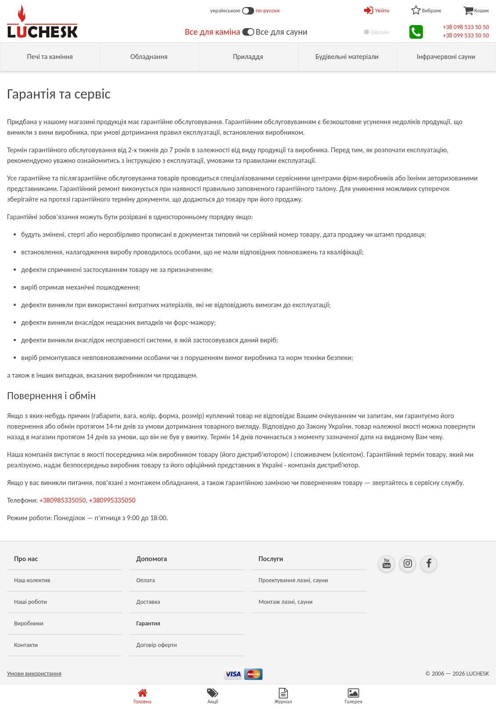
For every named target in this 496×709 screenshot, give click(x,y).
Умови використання (34, 673)
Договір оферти (156, 645)
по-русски (268, 10)
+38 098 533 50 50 (466, 27)
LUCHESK (478, 673)
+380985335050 (63, 500)
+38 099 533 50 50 (466, 35)
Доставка (148, 602)
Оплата (145, 580)
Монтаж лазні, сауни (286, 602)
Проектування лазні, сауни (293, 580)
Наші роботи (30, 602)
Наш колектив (32, 580)
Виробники (29, 623)
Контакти (26, 645)
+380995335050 (112, 500)
